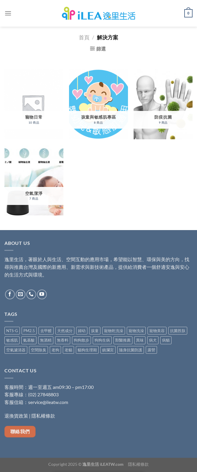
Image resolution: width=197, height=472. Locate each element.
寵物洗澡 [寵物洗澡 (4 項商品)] (136, 330)
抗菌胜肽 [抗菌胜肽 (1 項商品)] (177, 330)
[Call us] (31, 294)
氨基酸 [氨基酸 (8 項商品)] (29, 340)
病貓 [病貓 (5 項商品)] (166, 340)
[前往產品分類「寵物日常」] (33, 104)
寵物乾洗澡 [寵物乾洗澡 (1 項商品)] (113, 330)
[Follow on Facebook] (10, 294)
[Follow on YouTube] (42, 294)
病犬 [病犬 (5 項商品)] (153, 340)
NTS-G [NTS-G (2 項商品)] (12, 330)
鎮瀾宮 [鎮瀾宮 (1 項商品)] (108, 349)
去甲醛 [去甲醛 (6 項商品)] (46, 330)
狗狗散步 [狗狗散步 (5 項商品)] (81, 340)
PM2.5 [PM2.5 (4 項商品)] (29, 330)
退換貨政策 (16, 415)
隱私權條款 (43, 415)
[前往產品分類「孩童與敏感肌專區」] (98, 104)
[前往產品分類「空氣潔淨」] (33, 180)
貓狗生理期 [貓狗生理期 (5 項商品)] (87, 349)
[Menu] (8, 13)
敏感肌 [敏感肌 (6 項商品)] (12, 340)
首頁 (84, 37)
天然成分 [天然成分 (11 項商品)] (65, 330)
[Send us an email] (20, 294)
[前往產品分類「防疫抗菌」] (163, 104)
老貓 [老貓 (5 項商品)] (68, 349)
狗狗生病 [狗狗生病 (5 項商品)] (102, 340)
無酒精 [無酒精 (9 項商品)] (46, 340)
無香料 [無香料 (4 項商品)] (62, 340)
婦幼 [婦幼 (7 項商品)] (82, 330)
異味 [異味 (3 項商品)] (140, 340)
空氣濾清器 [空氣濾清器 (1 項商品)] (15, 349)
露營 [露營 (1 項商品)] (151, 349)
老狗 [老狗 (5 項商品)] (55, 349)
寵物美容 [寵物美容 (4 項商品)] (157, 330)
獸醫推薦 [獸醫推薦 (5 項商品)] (123, 340)
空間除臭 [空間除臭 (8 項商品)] (38, 349)
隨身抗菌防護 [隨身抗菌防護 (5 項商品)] (130, 349)
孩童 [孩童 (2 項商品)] (95, 330)
